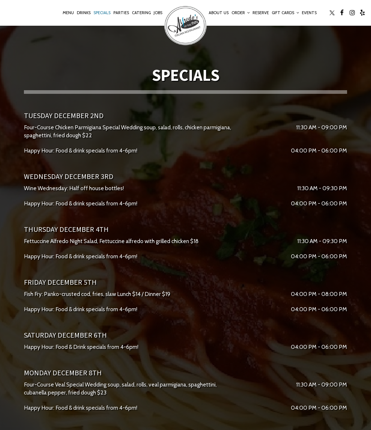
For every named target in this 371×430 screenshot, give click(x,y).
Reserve (261, 12)
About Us (219, 12)
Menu (68, 12)
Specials (102, 12)
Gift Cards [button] (285, 12)
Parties (121, 12)
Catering (141, 12)
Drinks (84, 12)
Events (309, 12)
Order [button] (241, 12)
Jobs (158, 12)
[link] (185, 25)
